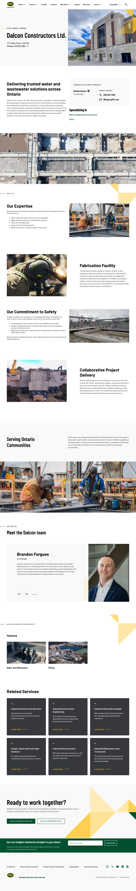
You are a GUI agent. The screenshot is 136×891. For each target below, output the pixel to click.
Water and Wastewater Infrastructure (83, 115)
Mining (71, 119)
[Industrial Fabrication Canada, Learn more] (102, 729)
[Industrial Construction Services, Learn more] (19, 729)
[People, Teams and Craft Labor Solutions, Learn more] (19, 769)
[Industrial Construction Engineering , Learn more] (61, 729)
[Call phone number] (107, 94)
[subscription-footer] (110, 843)
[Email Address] (85, 843)
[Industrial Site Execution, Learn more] (61, 769)
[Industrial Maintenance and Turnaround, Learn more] (102, 769)
